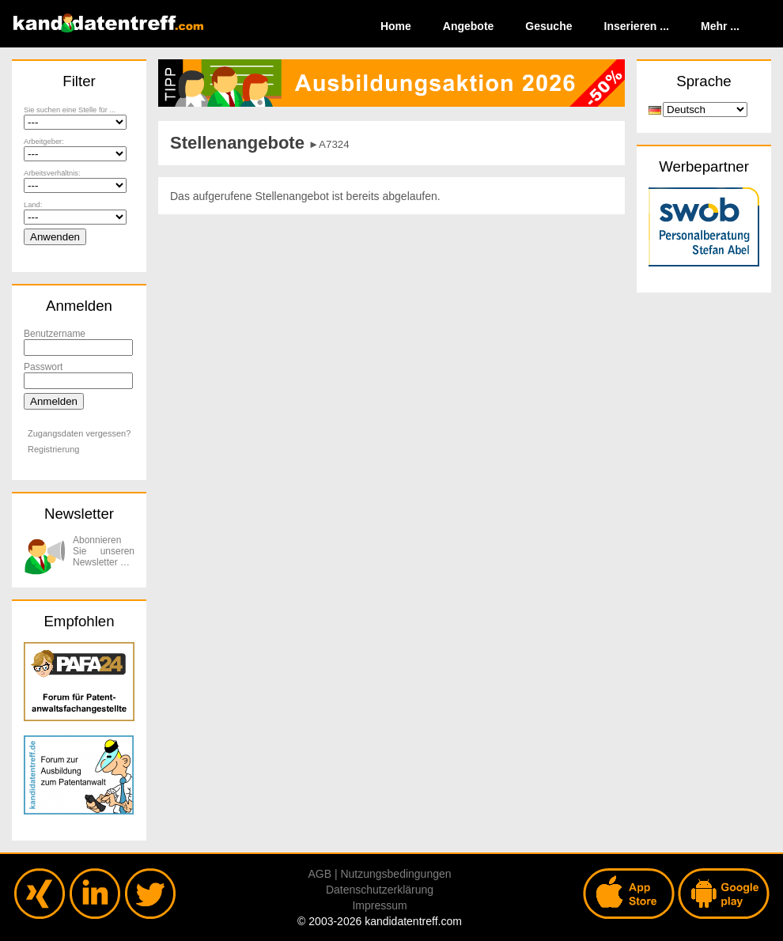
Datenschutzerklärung (379, 889)
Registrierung (53, 449)
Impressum (379, 905)
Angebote (468, 26)
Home (395, 26)
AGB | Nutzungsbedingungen (379, 873)
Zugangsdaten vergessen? (79, 433)
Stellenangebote (237, 143)
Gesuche (548, 26)
